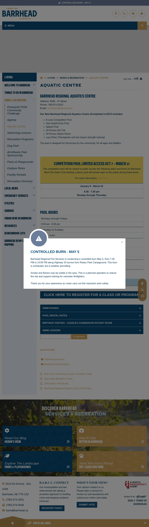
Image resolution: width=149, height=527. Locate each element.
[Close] (122, 242)
